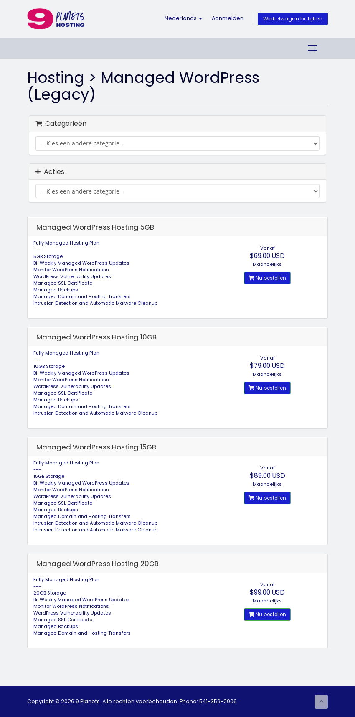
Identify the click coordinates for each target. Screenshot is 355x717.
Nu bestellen (267, 277)
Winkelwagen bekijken (292, 18)
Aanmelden (227, 18)
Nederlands (183, 18)
